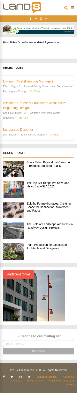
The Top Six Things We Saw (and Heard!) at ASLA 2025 (48, 184)
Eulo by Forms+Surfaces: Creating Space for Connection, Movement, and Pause (49, 207)
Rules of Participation (61, 380)
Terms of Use (35, 380)
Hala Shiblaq (10, 42)
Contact (16, 380)
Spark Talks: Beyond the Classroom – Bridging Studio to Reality (49, 164)
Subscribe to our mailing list (38, 336)
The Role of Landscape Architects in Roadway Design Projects (50, 225)
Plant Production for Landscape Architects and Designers (47, 246)
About (70, 384)
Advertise (68, 376)
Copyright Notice (47, 376)
